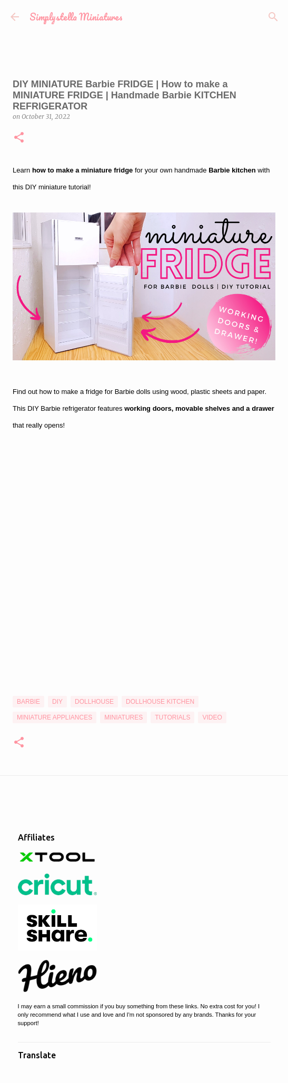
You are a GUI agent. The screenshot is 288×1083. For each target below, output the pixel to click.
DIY (57, 701)
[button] (19, 138)
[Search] (273, 16)
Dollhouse (94, 701)
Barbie (28, 701)
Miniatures (123, 717)
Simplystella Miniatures (76, 16)
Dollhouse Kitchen (160, 701)
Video (212, 717)
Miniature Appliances (54, 717)
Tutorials (172, 717)
